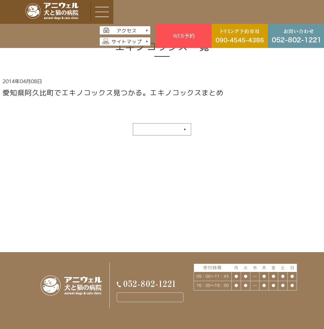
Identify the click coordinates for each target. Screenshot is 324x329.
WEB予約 (184, 36)
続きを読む (160, 129)
